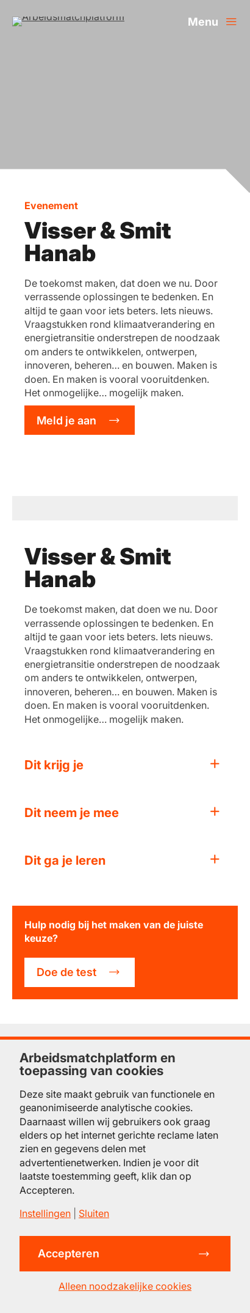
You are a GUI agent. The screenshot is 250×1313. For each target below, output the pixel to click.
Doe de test (66, 972)
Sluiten (94, 1213)
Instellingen (45, 1213)
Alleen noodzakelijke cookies (125, 1286)
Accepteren (68, 1253)
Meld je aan (66, 420)
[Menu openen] (213, 21)
